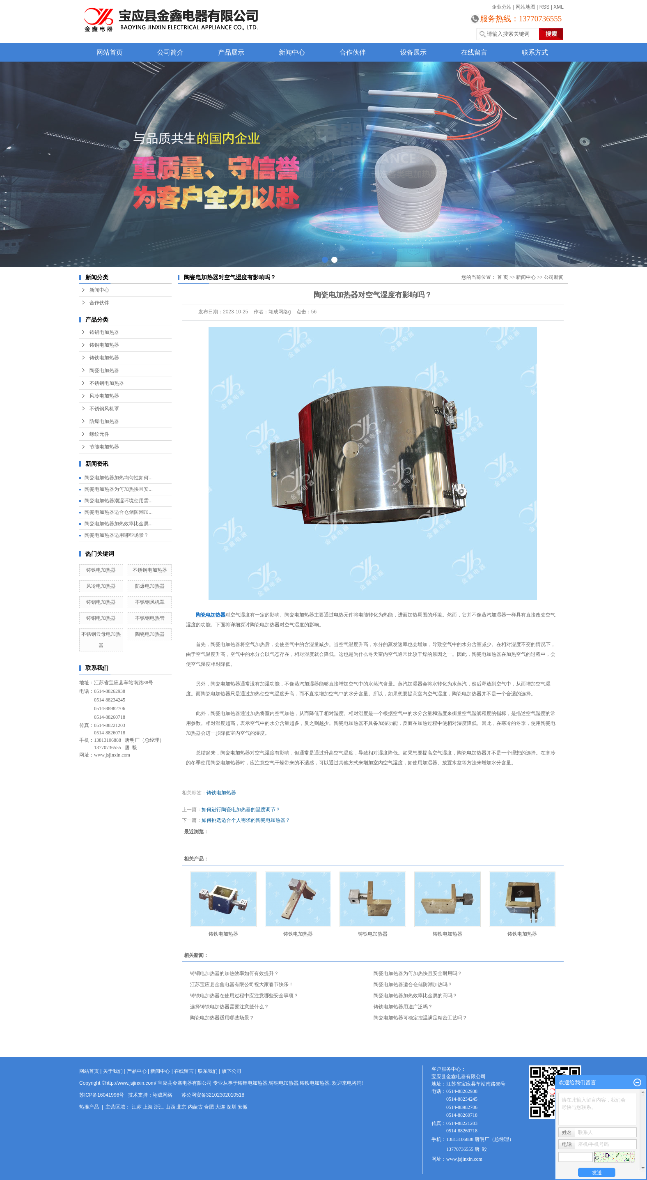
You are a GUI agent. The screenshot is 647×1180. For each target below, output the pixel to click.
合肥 (209, 1107)
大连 (220, 1107)
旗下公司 (231, 1071)
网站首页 (109, 52)
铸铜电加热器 (104, 345)
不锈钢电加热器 (106, 383)
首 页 (502, 277)
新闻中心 (292, 52)
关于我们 (113, 1071)
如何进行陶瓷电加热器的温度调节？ (241, 809)
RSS (544, 7)
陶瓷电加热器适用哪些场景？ (117, 535)
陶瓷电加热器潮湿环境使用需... (119, 501)
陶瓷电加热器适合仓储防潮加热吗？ (413, 984)
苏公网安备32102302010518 (212, 1095)
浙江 (159, 1107)
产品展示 (231, 52)
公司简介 (170, 52)
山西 (170, 1107)
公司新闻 (554, 277)
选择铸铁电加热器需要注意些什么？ (229, 1007)
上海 (148, 1107)
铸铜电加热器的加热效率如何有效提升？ (234, 973)
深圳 (231, 1107)
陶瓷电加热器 (104, 370)
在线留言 (474, 52)
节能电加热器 (104, 447)
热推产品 (89, 1107)
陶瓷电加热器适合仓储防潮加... (119, 512)
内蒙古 (195, 1107)
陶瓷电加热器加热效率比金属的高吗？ (415, 995)
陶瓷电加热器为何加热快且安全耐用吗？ (418, 973)
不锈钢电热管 (150, 618)
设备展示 (413, 52)
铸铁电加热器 (104, 358)
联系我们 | (210, 1071)
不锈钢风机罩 (104, 409)
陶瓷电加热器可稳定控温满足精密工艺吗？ (420, 1018)
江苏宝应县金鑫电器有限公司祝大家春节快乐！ (242, 984)
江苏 (137, 1107)
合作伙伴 (353, 52)
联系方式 (535, 52)
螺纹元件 (99, 434)
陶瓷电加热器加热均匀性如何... (119, 478)
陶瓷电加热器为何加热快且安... (119, 489)
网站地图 (525, 7)
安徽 (243, 1107)
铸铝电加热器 (104, 332)
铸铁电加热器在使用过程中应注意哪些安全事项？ (244, 995)
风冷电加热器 (104, 396)
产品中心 (137, 1071)
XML (558, 7)
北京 (181, 1107)
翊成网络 (162, 1095)
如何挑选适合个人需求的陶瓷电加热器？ (246, 820)
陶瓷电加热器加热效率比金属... (119, 524)
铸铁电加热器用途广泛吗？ (403, 1007)
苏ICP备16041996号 (101, 1095)
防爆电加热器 (104, 421)
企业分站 (502, 7)
